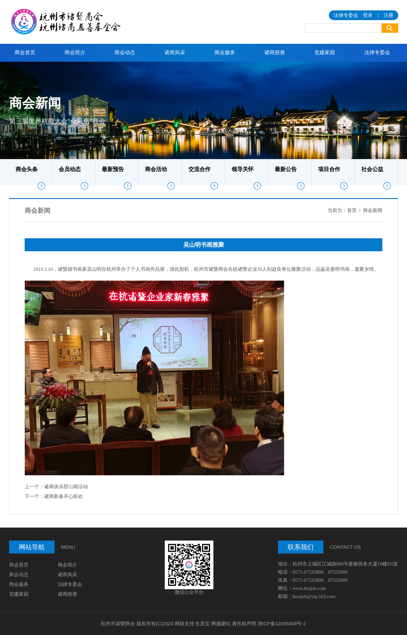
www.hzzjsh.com (309, 588)
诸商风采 (174, 52)
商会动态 (124, 52)
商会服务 (224, 52)
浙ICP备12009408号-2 (281, 623)
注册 (388, 15)
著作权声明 (244, 623)
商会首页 (25, 52)
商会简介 (75, 52)
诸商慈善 (274, 52)
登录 (368, 15)
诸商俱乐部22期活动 (66, 486)
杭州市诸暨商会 (118, 623)
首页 (352, 210)
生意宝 (202, 623)
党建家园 (324, 52)
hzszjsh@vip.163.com (314, 596)
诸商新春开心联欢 (63, 496)
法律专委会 (377, 52)
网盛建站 (221, 623)
